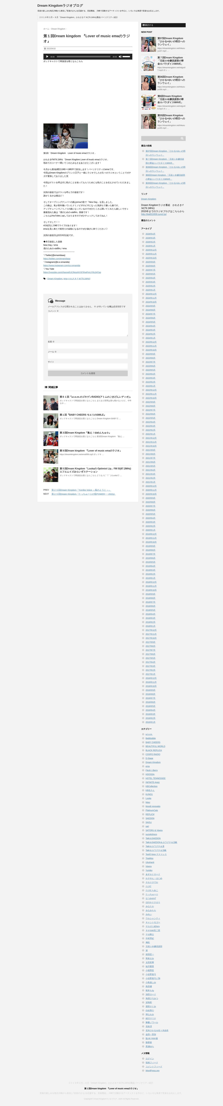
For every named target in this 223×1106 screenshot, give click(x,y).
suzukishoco (151, 834)
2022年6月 (151, 414)
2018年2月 (151, 622)
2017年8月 (151, 646)
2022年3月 (151, 426)
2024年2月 (151, 334)
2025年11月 (151, 254)
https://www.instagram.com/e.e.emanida (61, 265)
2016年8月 (151, 694)
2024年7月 (151, 314)
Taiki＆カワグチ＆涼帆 (156, 850)
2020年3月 (151, 522)
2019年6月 (151, 558)
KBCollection (152, 786)
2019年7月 (151, 554)
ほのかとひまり (153, 902)
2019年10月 (151, 542)
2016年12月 (151, 678)
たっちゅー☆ (152, 894)
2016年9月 (151, 690)
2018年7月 (151, 602)
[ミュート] (120, 56)
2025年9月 (151, 262)
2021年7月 (151, 458)
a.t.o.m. (149, 734)
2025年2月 (151, 286)
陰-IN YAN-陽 (152, 1038)
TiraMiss (149, 858)
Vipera (149, 866)
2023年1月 (151, 386)
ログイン (150, 1058)
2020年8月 (151, 502)
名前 (51, 341)
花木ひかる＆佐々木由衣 (157, 1030)
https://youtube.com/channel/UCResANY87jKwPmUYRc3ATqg (72, 272)
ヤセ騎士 (150, 934)
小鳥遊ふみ (151, 982)
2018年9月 (151, 594)
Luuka (148, 798)
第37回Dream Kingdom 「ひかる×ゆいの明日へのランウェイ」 (171, 41)
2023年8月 (151, 358)
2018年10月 (151, 590)
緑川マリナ (151, 1018)
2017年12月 (151, 630)
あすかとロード (153, 874)
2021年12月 (151, 438)
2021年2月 (151, 478)
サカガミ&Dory (153, 926)
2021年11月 (151, 442)
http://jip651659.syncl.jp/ (154, 214)
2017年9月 (151, 642)
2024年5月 (151, 322)
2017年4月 (151, 662)
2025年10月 (151, 258)
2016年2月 (151, 718)
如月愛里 (150, 966)
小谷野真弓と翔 (153, 978)
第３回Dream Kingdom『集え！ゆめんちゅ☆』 (85, 432)
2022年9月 (151, 402)
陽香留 (149, 1042)
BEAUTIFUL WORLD (155, 746)
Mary (148, 802)
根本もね (150, 990)
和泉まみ (150, 958)
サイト (51, 362)
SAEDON (150, 818)
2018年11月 (151, 586)
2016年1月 (151, 722)
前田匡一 (150, 954)
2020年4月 (151, 518)
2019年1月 (151, 578)
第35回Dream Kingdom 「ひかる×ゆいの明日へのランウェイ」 (171, 118)
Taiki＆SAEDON (153, 838)
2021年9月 (151, 450)
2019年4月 (151, 566)
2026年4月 (151, 234)
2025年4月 (151, 278)
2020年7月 (151, 506)
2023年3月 (151, 378)
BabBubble (151, 738)
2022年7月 (151, 410)
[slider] (83, 56)
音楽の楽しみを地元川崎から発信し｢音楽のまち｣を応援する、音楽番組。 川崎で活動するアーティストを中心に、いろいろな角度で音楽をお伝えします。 (111, 1093)
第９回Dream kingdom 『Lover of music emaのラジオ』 (91, 450)
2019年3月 (151, 570)
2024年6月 (151, 318)
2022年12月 (151, 390)
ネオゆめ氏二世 (153, 930)
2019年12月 (151, 534)
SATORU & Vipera (154, 830)
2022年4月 (151, 422)
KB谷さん (150, 790)
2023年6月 (151, 366)
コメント (53, 311)
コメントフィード (154, 1066)
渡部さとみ (151, 1006)
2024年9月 (151, 306)
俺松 (148, 942)
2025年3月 (151, 282)
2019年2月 (151, 574)
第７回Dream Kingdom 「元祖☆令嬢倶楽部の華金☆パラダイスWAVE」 (171, 60)
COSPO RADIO (153, 754)
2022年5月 (151, 418)
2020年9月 (151, 498)
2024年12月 (151, 294)
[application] (87, 57)
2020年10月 (151, 494)
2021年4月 (151, 470)
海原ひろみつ (152, 998)
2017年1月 (151, 674)
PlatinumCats (152, 810)
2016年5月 (151, 706)
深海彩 (149, 1002)
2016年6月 (151, 702)
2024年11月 (151, 298)
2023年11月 (151, 346)
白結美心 (150, 1010)
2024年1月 (151, 338)
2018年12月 (151, 582)
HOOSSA (150, 774)
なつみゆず (151, 898)
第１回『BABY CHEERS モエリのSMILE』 (83, 415)
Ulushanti (150, 862)
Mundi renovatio (153, 806)
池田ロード (151, 994)
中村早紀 (150, 938)
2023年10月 (151, 350)
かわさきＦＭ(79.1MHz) (79, 278)
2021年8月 (151, 454)
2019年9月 (151, 546)
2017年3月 (151, 666)
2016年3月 (151, 714)
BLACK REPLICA (154, 750)
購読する (148, 25)
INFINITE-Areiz (153, 782)
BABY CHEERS (153, 742)
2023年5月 (151, 370)
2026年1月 (151, 246)
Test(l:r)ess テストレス (156, 854)
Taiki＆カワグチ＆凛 (155, 846)
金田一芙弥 (151, 1034)
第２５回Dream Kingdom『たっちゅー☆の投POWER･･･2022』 (84, 494)
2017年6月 (151, 654)
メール (52, 352)
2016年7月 (151, 698)
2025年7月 (151, 270)
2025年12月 (151, 250)
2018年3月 (151, 618)
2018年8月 (151, 598)
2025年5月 (151, 274)
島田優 (149, 986)
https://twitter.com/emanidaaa (56, 258)
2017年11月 (151, 634)
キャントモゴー (153, 922)
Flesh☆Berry (152, 770)
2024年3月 (151, 330)
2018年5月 (151, 610)
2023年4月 (151, 374)
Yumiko (149, 870)
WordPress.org (152, 1070)
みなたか (150, 906)
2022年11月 (151, 394)
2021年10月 (151, 446)
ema (66, 278)
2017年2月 (151, 670)
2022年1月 (151, 434)
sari (147, 826)
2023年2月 (151, 382)
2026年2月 (151, 242)
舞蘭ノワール (152, 1022)
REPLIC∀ (150, 814)
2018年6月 (151, 606)
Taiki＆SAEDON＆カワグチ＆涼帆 (161, 842)
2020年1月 (151, 530)
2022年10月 (151, 398)
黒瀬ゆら (150, 1046)
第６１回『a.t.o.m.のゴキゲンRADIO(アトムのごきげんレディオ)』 (96, 397)
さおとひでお (152, 882)
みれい (149, 914)
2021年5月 (151, 466)
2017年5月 (151, 658)
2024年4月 (151, 326)
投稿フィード (152, 1062)
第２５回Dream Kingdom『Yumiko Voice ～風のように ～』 (81, 490)
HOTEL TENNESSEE (156, 778)
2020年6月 (151, 510)
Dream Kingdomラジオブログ (60, 5)
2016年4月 (151, 710)
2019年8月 (151, 550)
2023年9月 (151, 354)
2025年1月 (151, 290)
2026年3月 (151, 238)
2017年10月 (151, 638)
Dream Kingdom (54, 278)
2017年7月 (151, 650)
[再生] (47, 56)
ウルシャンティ (153, 918)
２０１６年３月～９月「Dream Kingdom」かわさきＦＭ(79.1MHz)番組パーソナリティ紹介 (78, 17)
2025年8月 (151, 266)
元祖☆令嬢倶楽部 (154, 946)
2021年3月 (151, 474)
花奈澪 (149, 1026)
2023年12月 (151, 342)
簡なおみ (150, 1014)
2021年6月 (151, 462)
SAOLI (149, 822)
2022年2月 (151, 430)
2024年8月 (151, 310)
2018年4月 (151, 614)
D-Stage (149, 758)
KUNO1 (149, 794)
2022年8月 (151, 406)
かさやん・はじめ (154, 878)
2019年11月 (151, 538)
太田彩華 (150, 962)
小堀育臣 (150, 970)
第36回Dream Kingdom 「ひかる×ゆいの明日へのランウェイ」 (171, 80)
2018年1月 (151, 626)
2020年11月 (151, 490)
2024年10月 (151, 302)
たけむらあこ (152, 890)
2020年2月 (151, 526)
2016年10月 (151, 686)
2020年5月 (151, 514)
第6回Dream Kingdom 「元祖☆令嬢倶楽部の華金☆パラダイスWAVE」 (171, 99)
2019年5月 (151, 562)
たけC (148, 886)
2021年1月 (151, 482)
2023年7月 (151, 362)
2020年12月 (151, 486)
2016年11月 (151, 682)
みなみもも (151, 910)
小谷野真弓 (151, 974)
